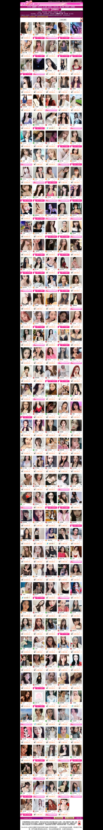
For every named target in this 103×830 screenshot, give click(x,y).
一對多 (43, 70)
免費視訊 (30, 34)
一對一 (55, 125)
